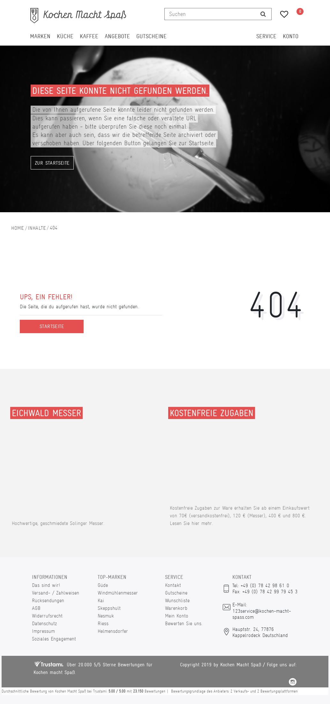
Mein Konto (176, 616)
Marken (40, 36)
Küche (65, 36)
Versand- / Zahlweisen (55, 593)
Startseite (52, 326)
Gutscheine (151, 36)
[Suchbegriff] (210, 14)
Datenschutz (44, 623)
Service (266, 36)
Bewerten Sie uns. (183, 623)
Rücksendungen (48, 600)
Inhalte (37, 228)
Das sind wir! (46, 585)
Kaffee (89, 36)
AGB (36, 608)
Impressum (43, 631)
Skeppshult (109, 608)
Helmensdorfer (113, 631)
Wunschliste (177, 600)
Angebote (117, 36)
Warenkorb (176, 608)
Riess (103, 623)
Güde (103, 585)
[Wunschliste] (282, 15)
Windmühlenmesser (118, 593)
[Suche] (263, 14)
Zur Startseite (52, 163)
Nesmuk (106, 616)
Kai (101, 600)
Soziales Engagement (54, 639)
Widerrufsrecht (47, 616)
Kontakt (173, 585)
